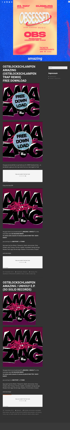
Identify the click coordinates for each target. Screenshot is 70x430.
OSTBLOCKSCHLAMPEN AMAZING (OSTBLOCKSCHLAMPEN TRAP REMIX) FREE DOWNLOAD (19, 73)
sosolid (31, 273)
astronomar (32, 410)
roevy (4, 414)
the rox (19, 414)
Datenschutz (53, 76)
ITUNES (22, 241)
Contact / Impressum (55, 78)
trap (34, 273)
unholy (33, 414)
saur (7, 414)
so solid (26, 273)
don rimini (12, 412)
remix (22, 273)
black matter (6, 412)
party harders (31, 412)
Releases (25, 272)
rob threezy (38, 412)
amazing (32, 272)
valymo (37, 414)
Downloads (19, 272)
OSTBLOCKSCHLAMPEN (14, 273)
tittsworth (24, 414)
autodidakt (38, 410)
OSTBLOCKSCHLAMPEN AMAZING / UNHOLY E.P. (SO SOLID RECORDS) (19, 286)
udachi (29, 414)
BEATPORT (15, 241)
